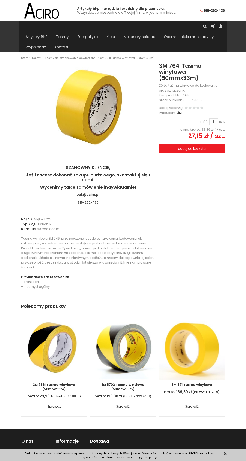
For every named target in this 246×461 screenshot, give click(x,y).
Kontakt (27, 432)
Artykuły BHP (37, 26)
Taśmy (62, 26)
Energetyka (87, 26)
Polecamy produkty (43, 286)
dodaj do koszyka (192, 128)
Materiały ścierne (139, 26)
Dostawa (99, 420)
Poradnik (62, 432)
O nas (27, 420)
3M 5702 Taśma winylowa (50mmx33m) (122, 366)
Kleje (110, 26)
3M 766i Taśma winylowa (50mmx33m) (54, 366)
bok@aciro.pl (87, 174)
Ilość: (204, 101)
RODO (60, 442)
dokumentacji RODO (184, 453)
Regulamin (29, 437)
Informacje (67, 420)
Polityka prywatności (71, 437)
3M (179, 92)
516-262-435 (88, 182)
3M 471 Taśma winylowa (192, 364)
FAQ (24, 442)
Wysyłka (96, 432)
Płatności (97, 437)
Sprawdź (54, 386)
